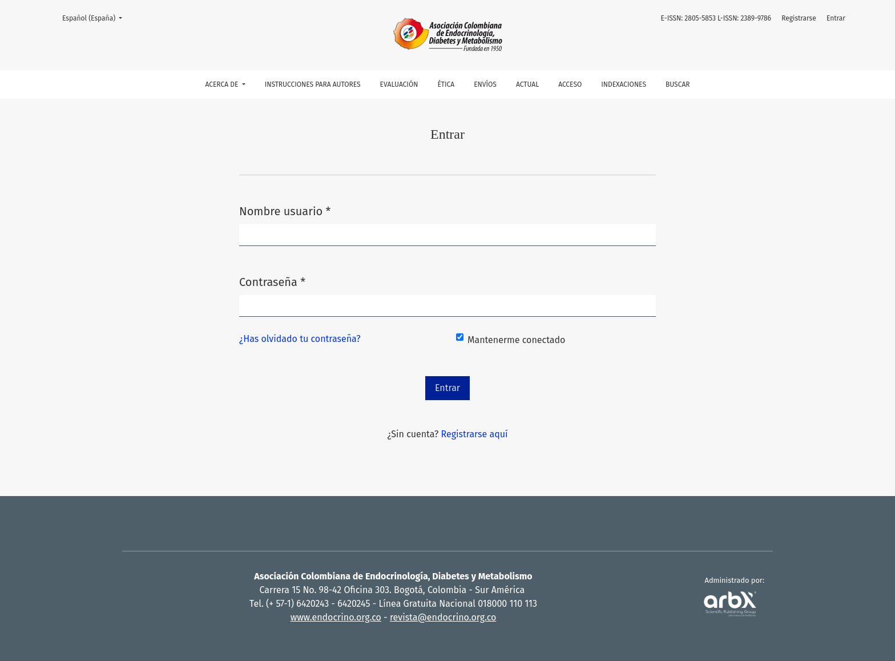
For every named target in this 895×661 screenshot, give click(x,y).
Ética (445, 84)
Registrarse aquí (474, 434)
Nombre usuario (284, 210)
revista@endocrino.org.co (443, 617)
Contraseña (272, 281)
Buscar (678, 84)
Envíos (485, 84)
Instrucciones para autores (313, 84)
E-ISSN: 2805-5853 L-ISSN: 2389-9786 (716, 18)
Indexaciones (623, 84)
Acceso (570, 84)
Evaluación (399, 84)
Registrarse (798, 18)
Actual (527, 84)
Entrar (836, 18)
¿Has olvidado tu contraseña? (300, 338)
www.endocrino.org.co (336, 617)
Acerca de (222, 84)
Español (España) (96, 17)
